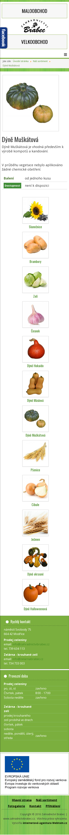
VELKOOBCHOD (34, 41)
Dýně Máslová (35, 400)
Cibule (35, 504)
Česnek (35, 331)
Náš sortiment (46, 800)
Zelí (35, 296)
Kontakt (35, 806)
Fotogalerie (16, 806)
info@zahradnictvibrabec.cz (31, 644)
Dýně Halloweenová (35, 608)
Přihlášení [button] (53, 806)
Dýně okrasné (35, 574)
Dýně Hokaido (35, 365)
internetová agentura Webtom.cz (45, 823)
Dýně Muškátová (35, 435)
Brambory (35, 261)
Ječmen (35, 539)
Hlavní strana (22, 800)
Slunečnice (35, 226)
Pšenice (35, 470)
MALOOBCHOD (34, 10)
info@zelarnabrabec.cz (27, 659)
